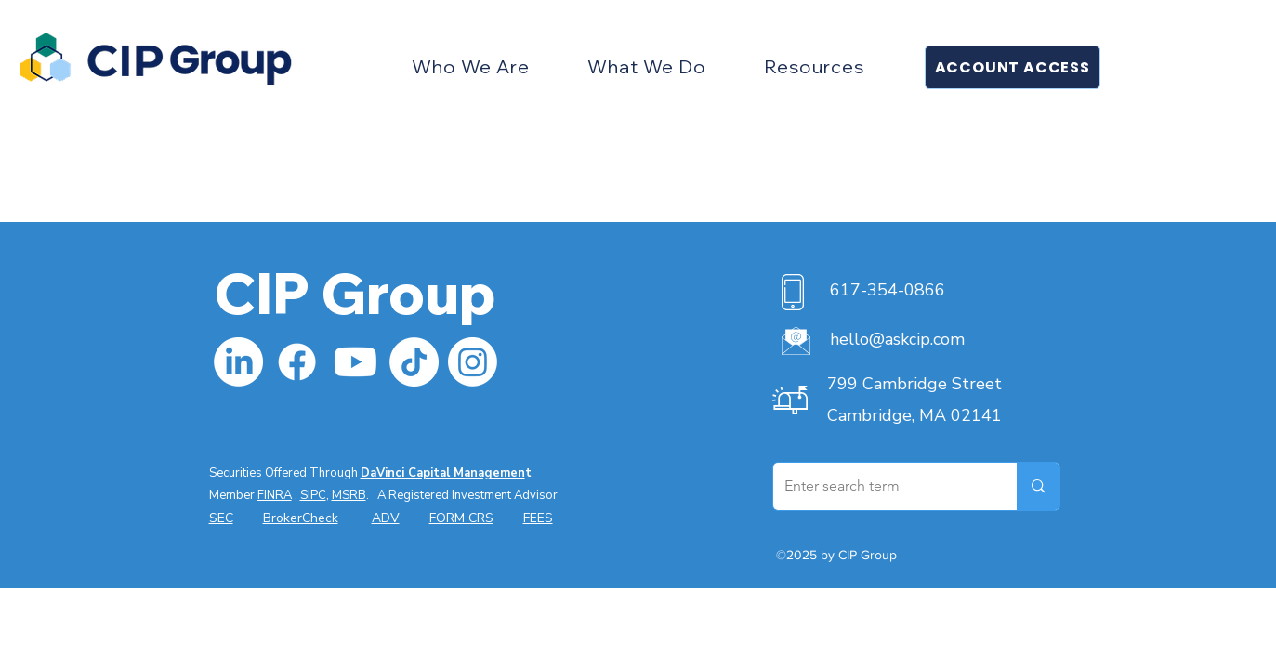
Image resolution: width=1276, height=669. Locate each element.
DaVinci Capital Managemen (443, 473)
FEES (538, 518)
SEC (221, 518)
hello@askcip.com (897, 339)
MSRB (349, 495)
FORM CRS (461, 518)
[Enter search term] (881, 486)
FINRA (274, 495)
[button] (472, 66)
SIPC (313, 495)
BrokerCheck (300, 518)
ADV (386, 518)
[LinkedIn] (238, 362)
